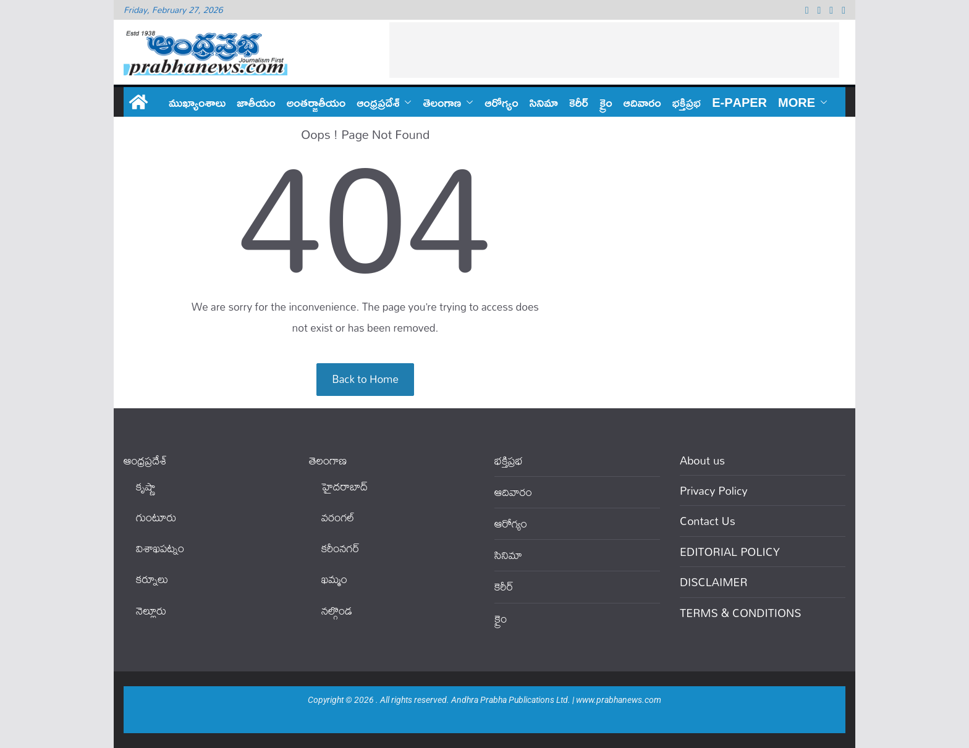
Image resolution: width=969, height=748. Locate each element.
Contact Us (707, 521)
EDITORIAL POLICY (730, 551)
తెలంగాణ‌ (442, 102)
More (796, 102)
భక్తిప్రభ (686, 102)
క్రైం (605, 102)
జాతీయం (256, 102)
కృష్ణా (146, 486)
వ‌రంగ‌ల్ (338, 517)
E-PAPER (739, 102)
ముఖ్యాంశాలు (197, 102)
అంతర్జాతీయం (316, 102)
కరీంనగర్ (340, 548)
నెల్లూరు (151, 610)
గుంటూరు (156, 517)
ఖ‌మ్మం (334, 579)
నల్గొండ (336, 610)
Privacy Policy (714, 490)
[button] (405, 102)
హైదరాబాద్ (344, 486)
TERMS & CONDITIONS (740, 613)
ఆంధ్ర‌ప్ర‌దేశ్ (378, 102)
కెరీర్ (578, 102)
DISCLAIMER (714, 582)
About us (702, 460)
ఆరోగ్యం (501, 102)
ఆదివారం (642, 102)
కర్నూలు (152, 579)
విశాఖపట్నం (160, 548)
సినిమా (544, 102)
